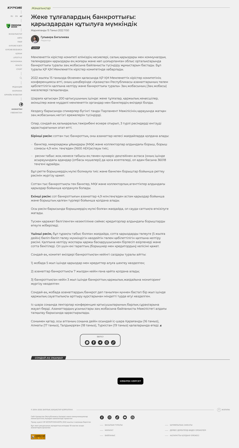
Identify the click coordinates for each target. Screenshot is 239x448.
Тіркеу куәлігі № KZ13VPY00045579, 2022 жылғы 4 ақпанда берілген (61, 422)
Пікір (19, 42)
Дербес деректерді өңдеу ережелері (188, 430)
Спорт (19, 69)
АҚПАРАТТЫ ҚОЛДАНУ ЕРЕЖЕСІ (184, 436)
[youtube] (125, 417)
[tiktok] (117, 417)
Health (18, 65)
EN (16, 16)
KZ (21, 16)
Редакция (17, 87)
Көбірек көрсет (130, 381)
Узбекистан (16, 113)
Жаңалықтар (15, 34)
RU (12, 16)
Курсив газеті (15, 46)
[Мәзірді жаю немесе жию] (21, 78)
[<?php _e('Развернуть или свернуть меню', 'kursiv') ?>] (21, 104)
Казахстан (16, 109)
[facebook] (102, 417)
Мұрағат (109, 430)
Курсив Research (13, 50)
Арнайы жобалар (13, 95)
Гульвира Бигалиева (55, 37)
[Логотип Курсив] (14, 8)
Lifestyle (17, 57)
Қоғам (19, 54)
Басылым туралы (114, 425)
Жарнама (17, 91)
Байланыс (110, 436)
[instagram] (109, 417)
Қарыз (35, 48)
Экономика (16, 61)
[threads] (133, 417)
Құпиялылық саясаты (181, 425)
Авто (19, 38)
